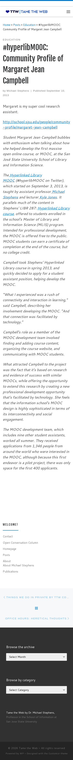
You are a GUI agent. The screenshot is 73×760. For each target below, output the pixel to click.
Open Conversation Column (20, 543)
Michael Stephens (18, 90)
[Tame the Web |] (26, 11)
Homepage (9, 549)
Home (6, 25)
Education (29, 25)
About (7, 561)
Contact (8, 536)
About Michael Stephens (18, 565)
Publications (10, 571)
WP (22, 753)
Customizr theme (58, 753)
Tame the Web (28, 748)
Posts (16, 25)
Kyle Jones (48, 197)
